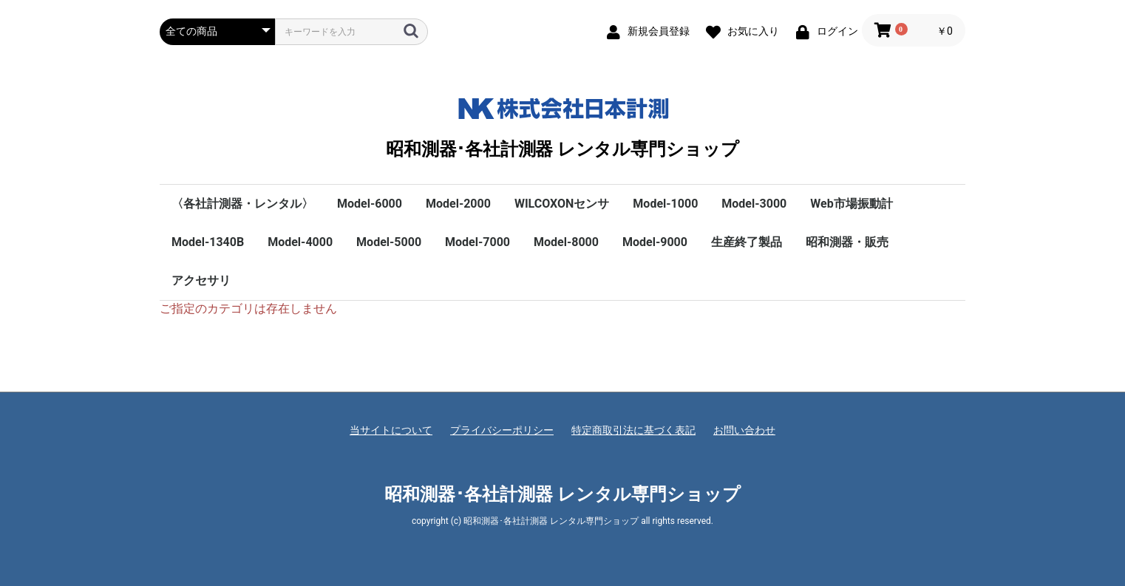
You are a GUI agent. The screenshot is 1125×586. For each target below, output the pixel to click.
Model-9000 (654, 242)
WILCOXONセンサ (561, 204)
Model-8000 (566, 242)
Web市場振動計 (851, 204)
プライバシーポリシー (502, 430)
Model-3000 (753, 204)
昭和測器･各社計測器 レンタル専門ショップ (562, 124)
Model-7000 (477, 242)
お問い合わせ (744, 430)
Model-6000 (369, 204)
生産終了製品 (746, 242)
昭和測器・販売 (847, 242)
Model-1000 (665, 204)
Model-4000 (300, 242)
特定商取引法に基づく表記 (633, 430)
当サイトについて (391, 430)
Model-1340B (207, 242)
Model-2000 (458, 204)
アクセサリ (201, 280)
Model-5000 (388, 242)
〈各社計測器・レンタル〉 (242, 204)
